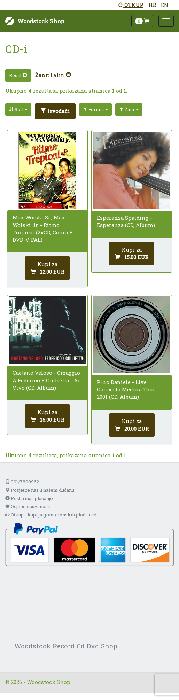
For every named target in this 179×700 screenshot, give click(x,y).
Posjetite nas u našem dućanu (39, 490)
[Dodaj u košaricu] (47, 268)
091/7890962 (22, 482)
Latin (60, 74)
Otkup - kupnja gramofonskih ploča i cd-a (53, 515)
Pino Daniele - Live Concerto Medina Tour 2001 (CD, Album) (126, 389)
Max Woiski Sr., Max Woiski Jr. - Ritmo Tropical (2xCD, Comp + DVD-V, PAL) (42, 228)
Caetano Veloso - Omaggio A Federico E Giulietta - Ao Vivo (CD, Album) (47, 380)
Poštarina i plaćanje (29, 498)
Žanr (129, 109)
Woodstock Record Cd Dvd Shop (65, 645)
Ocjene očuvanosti (27, 506)
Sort (18, 109)
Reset (18, 75)
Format (95, 109)
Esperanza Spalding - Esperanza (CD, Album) (126, 221)
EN (165, 4)
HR (152, 4)
